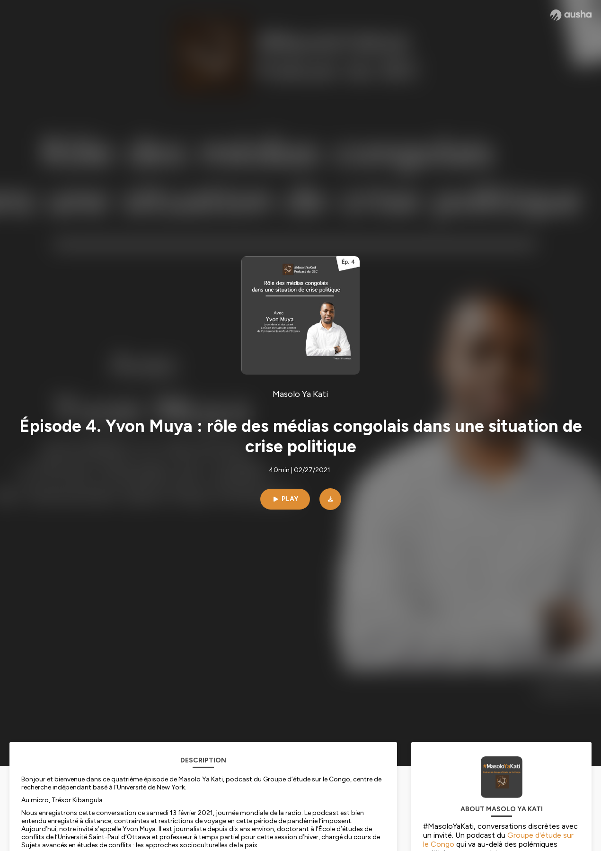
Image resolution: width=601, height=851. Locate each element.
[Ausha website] (571, 15)
